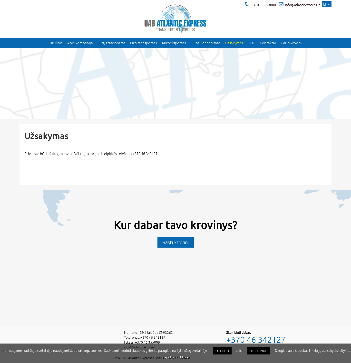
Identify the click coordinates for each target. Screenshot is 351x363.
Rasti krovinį (175, 242)
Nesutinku (258, 350)
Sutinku (222, 350)
